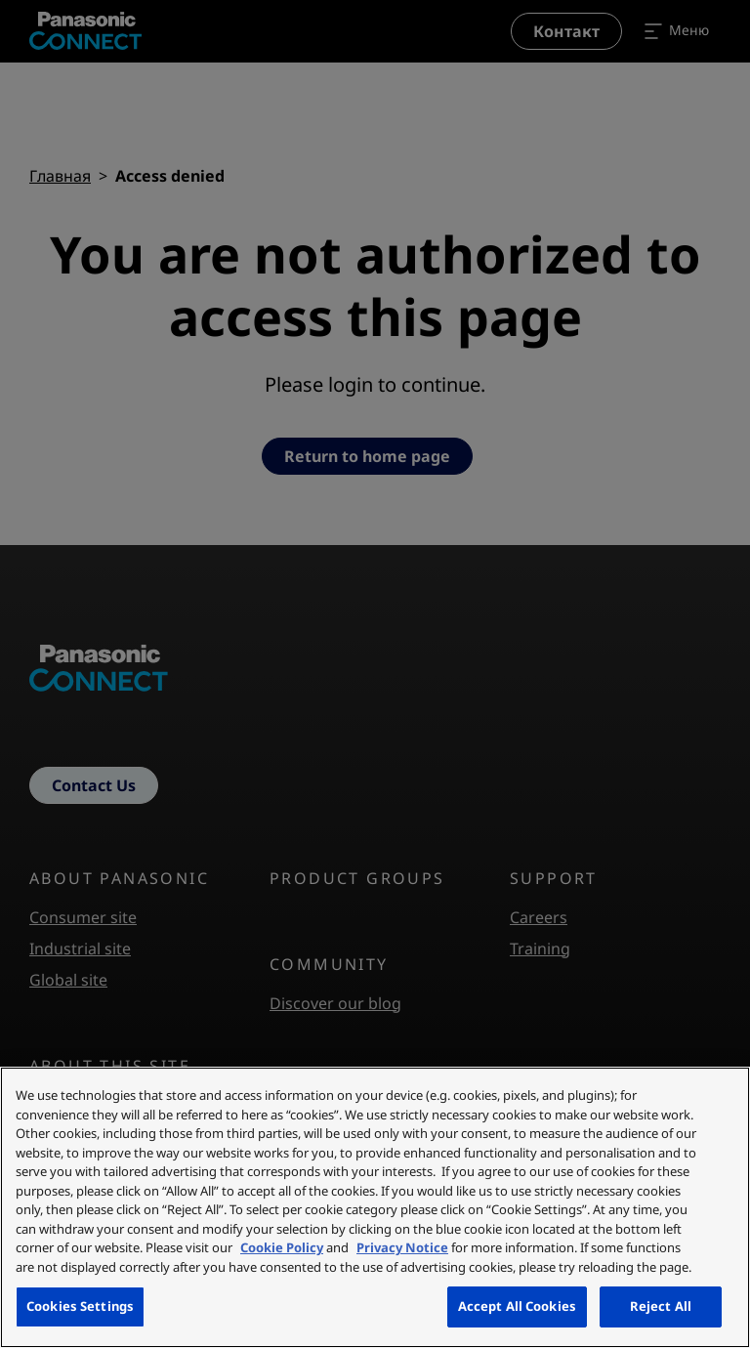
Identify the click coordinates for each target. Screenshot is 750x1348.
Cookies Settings (80, 1306)
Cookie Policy (281, 1247)
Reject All (660, 1306)
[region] (375, 1207)
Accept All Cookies (517, 1306)
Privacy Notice (402, 1247)
